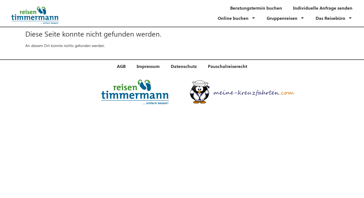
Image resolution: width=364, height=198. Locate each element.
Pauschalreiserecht (227, 66)
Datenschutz (184, 66)
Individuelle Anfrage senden (322, 8)
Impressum (148, 66)
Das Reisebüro (334, 18)
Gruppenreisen (286, 18)
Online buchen (237, 18)
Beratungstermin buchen (256, 8)
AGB (121, 66)
